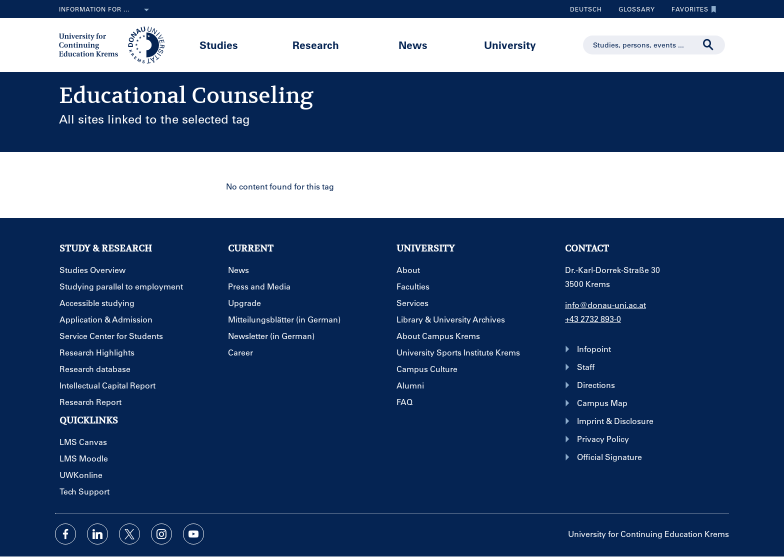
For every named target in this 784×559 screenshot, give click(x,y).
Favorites (691, 9)
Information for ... (106, 10)
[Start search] (709, 45)
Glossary (633, 9)
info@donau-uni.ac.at (605, 305)
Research (315, 45)
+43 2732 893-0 (593, 319)
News (413, 45)
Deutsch (586, 9)
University (510, 45)
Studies (219, 45)
